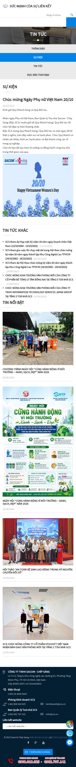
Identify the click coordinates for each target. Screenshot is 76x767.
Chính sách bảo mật (62, 737)
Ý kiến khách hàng (39, 752)
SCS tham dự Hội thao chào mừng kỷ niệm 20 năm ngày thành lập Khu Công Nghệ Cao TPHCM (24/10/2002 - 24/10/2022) (38, 267)
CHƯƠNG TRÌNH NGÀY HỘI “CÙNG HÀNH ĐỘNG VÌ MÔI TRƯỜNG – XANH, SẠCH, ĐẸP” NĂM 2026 (34, 370)
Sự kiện (38, 57)
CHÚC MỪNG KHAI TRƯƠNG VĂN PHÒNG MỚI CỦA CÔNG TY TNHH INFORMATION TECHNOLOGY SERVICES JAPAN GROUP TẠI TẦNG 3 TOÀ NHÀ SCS (38, 292)
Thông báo (38, 48)
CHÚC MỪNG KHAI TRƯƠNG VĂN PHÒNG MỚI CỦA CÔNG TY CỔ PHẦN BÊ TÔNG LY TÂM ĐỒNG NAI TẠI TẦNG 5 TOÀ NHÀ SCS (39, 279)
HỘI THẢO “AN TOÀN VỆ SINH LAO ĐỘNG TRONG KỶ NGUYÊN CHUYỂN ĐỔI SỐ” (37, 571)
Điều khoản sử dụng (40, 737)
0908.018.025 (26, 760)
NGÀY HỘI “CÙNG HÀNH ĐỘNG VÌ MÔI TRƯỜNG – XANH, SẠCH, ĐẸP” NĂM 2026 (34, 502)
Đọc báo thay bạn (38, 74)
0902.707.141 (53, 760)
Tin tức (38, 66)
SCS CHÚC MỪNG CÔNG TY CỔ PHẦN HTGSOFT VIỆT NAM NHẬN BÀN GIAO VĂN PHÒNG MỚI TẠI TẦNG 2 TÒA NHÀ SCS (37, 645)
